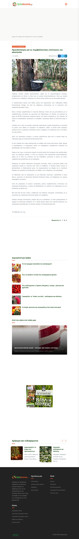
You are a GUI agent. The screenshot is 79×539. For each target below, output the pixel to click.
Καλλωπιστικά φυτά (55, 487)
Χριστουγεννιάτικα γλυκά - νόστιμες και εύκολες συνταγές (36, 348)
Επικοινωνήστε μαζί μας (37, 484)
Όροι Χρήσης (34, 490)
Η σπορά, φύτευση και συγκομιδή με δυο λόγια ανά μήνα (41, 307)
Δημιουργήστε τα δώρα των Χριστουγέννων (30, 449)
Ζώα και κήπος (16, 522)
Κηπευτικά (53, 484)
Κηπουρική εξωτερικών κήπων (20, 513)
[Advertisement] (39, 23)
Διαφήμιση (34, 487)
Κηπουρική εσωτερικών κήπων (20, 516)
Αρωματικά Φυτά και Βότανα (57, 490)
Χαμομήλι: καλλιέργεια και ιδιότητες (58, 449)
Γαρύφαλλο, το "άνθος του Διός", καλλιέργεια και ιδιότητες (42, 296)
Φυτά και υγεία (54, 493)
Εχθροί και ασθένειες (17, 519)
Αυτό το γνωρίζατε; (38, 36)
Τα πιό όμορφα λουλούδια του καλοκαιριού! (37, 264)
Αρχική (14, 36)
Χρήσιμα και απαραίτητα (24, 36)
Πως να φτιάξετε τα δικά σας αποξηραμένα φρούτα (39, 275)
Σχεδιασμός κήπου (17, 510)
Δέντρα (52, 481)
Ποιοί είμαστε (34, 481)
